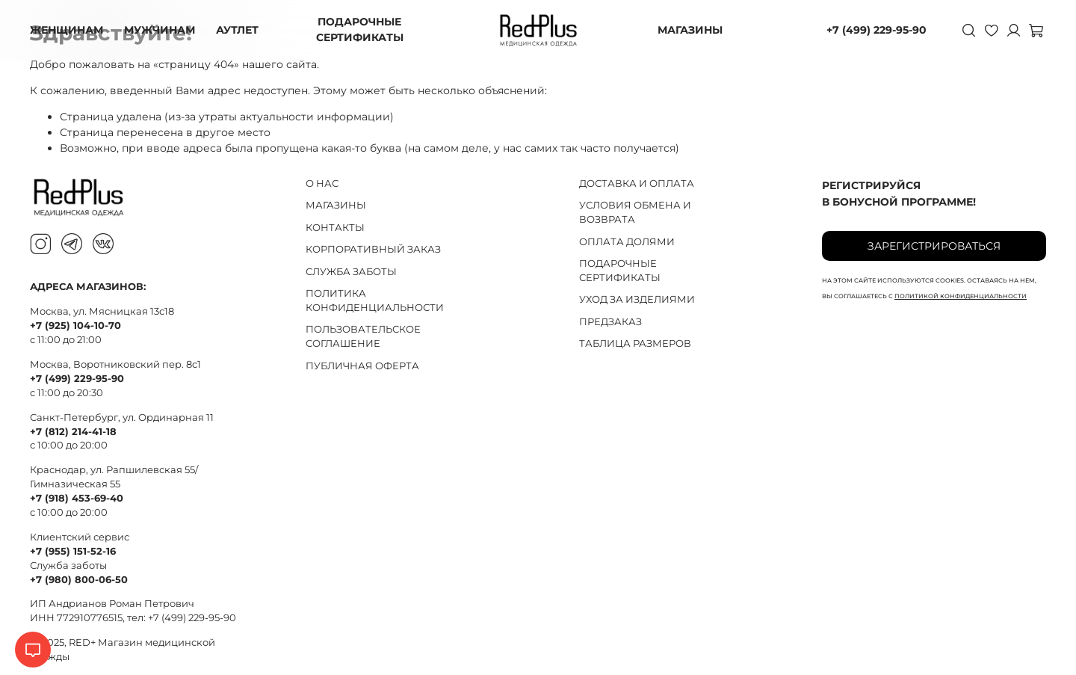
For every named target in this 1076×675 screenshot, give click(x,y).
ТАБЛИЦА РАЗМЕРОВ (635, 343)
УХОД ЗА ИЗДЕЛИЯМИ (637, 299)
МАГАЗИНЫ (690, 30)
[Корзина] (1035, 30)
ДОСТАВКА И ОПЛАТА (636, 183)
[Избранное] (990, 30)
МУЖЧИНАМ (159, 30)
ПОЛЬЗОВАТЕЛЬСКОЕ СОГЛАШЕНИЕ (363, 336)
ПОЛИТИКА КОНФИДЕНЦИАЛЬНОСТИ (375, 300)
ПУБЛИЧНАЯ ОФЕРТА (362, 366)
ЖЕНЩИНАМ (66, 30)
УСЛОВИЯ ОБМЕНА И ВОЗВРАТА (635, 212)
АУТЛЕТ (237, 30)
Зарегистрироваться (934, 246)
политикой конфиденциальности (960, 296)
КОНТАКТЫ (335, 227)
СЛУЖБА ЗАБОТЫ (351, 271)
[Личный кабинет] (1013, 30)
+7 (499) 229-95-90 (876, 30)
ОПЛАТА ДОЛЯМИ (627, 241)
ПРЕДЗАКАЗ (610, 321)
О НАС (322, 183)
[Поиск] (968, 30)
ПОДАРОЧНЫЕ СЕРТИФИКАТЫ (360, 29)
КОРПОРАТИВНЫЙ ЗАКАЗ (373, 249)
